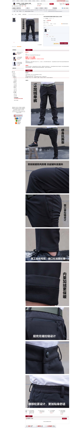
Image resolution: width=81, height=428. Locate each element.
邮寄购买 (15, 85)
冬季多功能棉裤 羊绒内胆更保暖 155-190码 (19, 63)
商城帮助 (19, 109)
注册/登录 (13, 73)
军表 (14, 11)
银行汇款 (15, 90)
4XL (53, 36)
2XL (47, 36)
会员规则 (23, 107)
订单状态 (20, 107)
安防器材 (26, 11)
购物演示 (13, 108)
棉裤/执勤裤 (24, 14)
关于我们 (20, 108)
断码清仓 (58, 11)
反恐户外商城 (16, 100)
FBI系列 (20, 11)
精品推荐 (52, 11)
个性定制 (32, 11)
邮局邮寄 (15, 80)
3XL (50, 36)
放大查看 (40, 44)
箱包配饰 (29, 11)
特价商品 (55, 11)
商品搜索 (13, 75)
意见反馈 (16, 108)
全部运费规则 (15, 109)
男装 (17, 11)
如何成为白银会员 (65, 23)
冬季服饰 (19, 14)
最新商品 (49, 11)
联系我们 (23, 108)
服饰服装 (46, 18)
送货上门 (15, 78)
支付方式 (16, 107)
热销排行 (60, 11)
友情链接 (22, 109)
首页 (12, 14)
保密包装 (13, 107)
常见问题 (15, 95)
